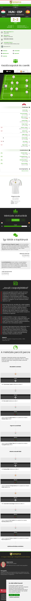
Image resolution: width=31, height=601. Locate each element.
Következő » (28, 7)
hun (8, 71)
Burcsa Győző (24, 163)
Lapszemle (16, 53)
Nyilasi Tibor (25, 131)
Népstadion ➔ (7, 35)
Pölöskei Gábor (24, 153)
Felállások (4, 50)
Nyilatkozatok (5, 53)
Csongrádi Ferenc (24, 156)
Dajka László (25, 134)
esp (22, 71)
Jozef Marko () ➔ (8, 42)
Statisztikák (16, 50)
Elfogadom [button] (11, 594)
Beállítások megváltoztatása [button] (14, 597)
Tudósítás (4, 56)
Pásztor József (24, 127)
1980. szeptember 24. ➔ (9, 31)
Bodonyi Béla (25, 138)
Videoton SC (23, 157)
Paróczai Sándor (24, 113)
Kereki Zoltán (25, 120)
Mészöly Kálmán (25, 170)
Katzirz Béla (25, 110)
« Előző (2, 7)
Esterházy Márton (24, 160)
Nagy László (25, 144)
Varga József (25, 124)
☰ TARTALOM (15, 5)
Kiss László (25, 141)
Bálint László (24, 117)
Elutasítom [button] (17, 594)
